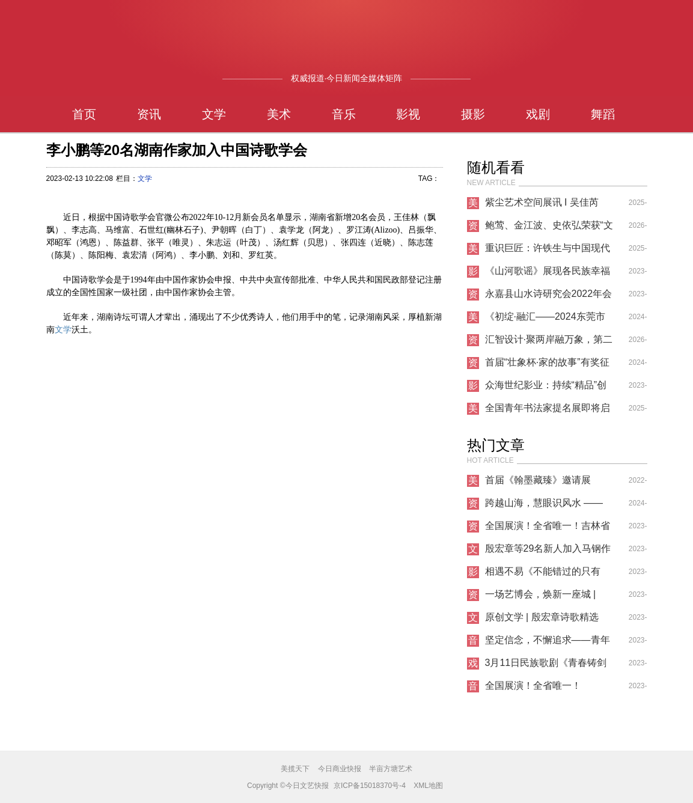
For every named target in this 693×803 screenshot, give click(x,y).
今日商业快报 (339, 769)
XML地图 (428, 785)
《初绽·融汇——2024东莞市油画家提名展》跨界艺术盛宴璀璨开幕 (547, 319)
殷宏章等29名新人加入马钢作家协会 (548, 551)
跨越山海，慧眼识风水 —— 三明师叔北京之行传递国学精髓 (547, 506)
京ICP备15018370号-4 (370, 785)
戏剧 (538, 114)
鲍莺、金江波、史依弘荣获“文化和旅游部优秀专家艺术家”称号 (549, 228)
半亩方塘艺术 (390, 769)
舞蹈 (603, 114)
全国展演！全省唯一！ (533, 685)
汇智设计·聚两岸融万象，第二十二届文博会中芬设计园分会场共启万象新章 (548, 342)
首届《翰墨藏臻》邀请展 (538, 480)
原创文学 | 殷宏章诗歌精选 (542, 617)
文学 (214, 114)
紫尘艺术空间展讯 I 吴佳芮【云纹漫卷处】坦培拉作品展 (547, 205)
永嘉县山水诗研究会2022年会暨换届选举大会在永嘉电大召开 (548, 297)
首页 (84, 114)
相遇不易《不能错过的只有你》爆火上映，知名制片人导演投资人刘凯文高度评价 (547, 574)
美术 (279, 114)
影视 (408, 114)
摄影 (473, 114)
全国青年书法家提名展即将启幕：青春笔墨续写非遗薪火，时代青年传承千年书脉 (547, 411)
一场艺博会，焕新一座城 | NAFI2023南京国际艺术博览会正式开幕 (545, 597)
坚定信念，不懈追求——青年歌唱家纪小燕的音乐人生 (547, 643)
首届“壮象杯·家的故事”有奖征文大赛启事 (547, 365)
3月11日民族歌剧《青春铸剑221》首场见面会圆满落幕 (546, 666)
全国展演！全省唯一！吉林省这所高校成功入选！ (547, 529)
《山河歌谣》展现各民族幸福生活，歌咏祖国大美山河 (547, 274)
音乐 (344, 114)
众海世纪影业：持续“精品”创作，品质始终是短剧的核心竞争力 (547, 388)
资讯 (149, 114)
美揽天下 (295, 769)
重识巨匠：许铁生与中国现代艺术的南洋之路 (547, 251)
